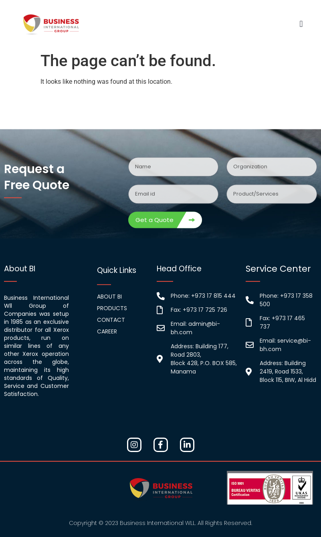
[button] (301, 24)
